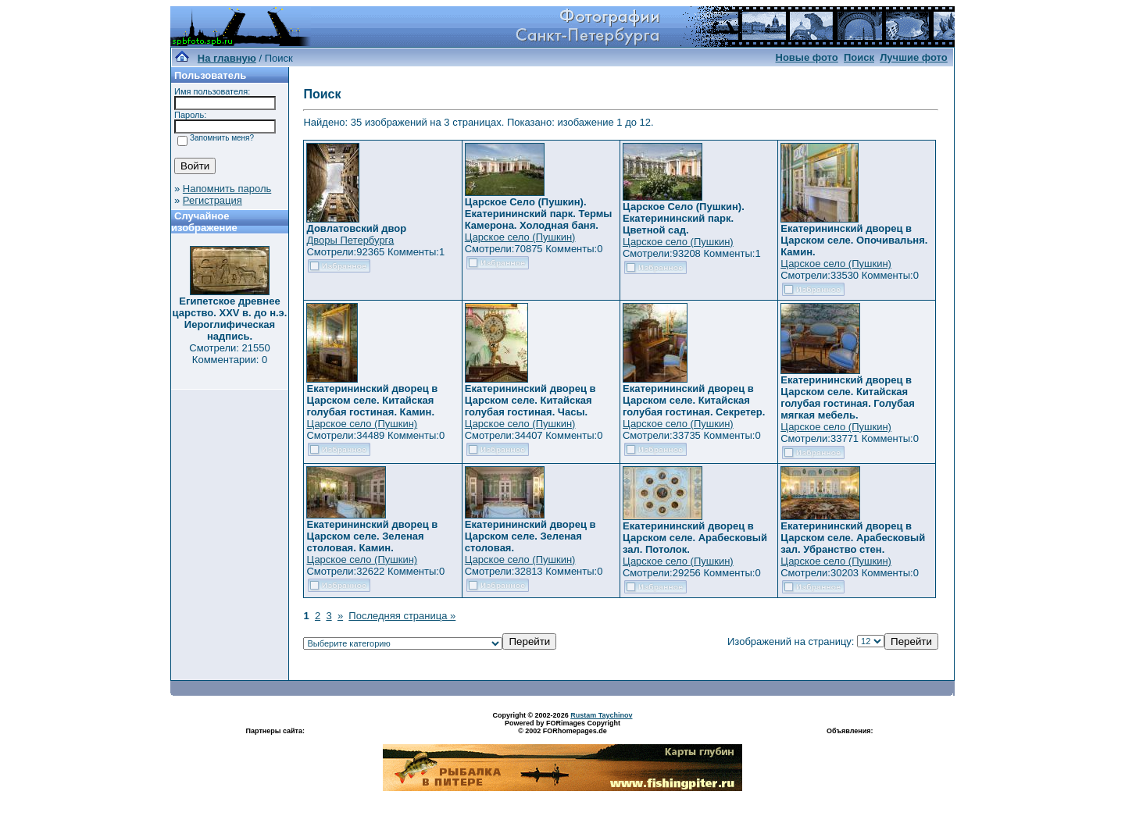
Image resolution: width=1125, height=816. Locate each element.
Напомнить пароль (227, 188)
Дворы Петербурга (350, 240)
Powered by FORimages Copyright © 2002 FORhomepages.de (562, 727)
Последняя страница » (401, 616)
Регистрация (212, 200)
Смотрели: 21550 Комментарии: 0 (229, 353)
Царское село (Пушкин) (520, 237)
